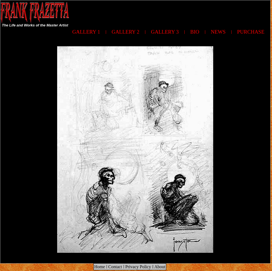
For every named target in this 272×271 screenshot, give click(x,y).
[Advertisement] (242, 129)
